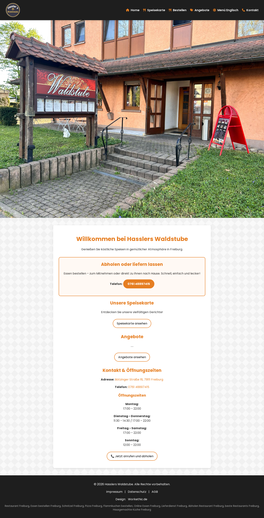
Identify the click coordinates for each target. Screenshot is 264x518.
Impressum (114, 492)
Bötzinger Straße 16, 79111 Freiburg (139, 379)
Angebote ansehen (132, 357)
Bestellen (177, 10)
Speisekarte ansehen (132, 323)
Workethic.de (137, 499)
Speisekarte (154, 10)
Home (133, 10)
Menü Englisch (225, 10)
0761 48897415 (139, 284)
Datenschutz (137, 492)
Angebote (199, 10)
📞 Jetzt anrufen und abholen (132, 456)
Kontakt (250, 10)
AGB (155, 492)
